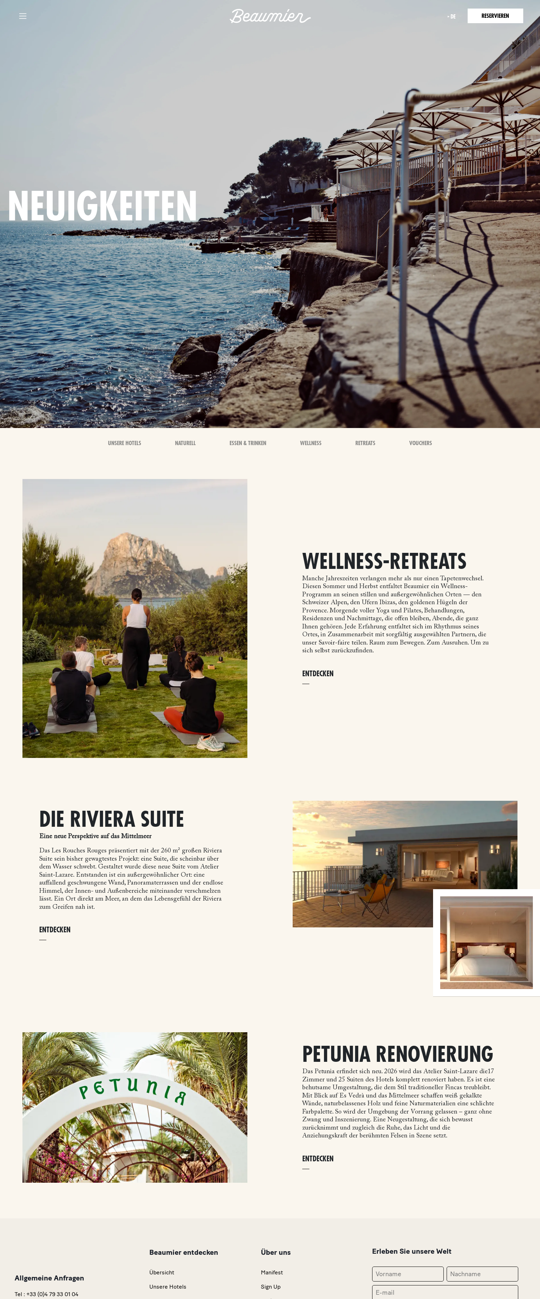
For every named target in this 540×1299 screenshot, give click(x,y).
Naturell (185, 443)
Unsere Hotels (124, 443)
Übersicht (161, 1272)
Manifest (272, 1272)
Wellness (311, 443)
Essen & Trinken (248, 443)
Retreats (365, 443)
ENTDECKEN (318, 674)
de (450, 17)
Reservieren (494, 16)
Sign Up (271, 1286)
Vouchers (420, 443)
